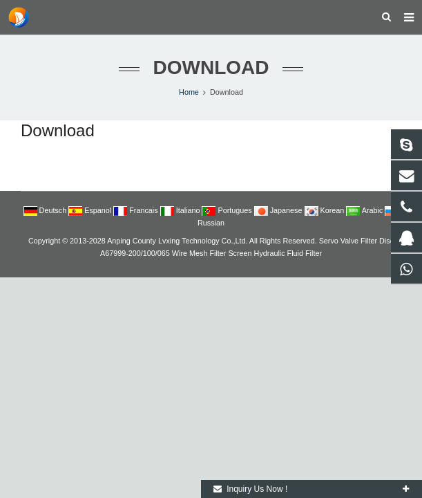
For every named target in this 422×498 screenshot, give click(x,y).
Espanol (90, 210)
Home (189, 92)
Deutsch (46, 210)
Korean (326, 210)
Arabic (365, 210)
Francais (136, 210)
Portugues (227, 210)
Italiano (181, 210)
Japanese (279, 210)
